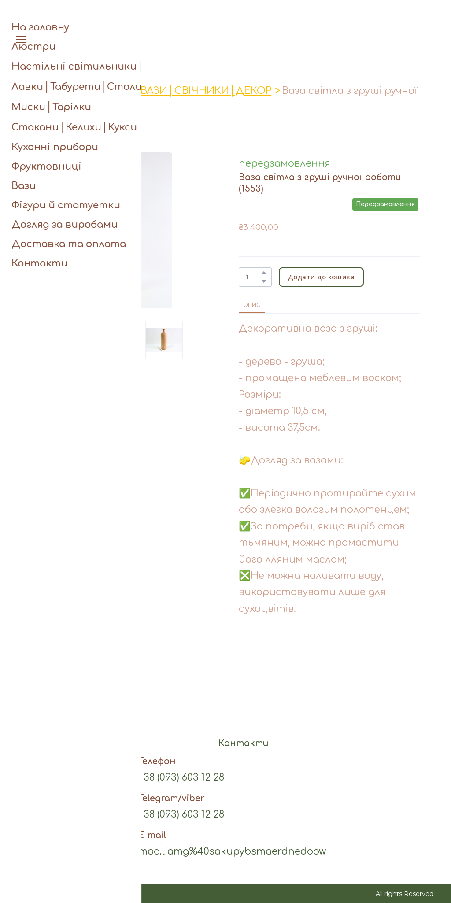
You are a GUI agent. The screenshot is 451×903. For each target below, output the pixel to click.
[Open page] (226, 20)
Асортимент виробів (74, 90)
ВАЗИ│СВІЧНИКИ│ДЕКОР (205, 90)
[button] (409, 20)
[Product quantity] (253, 277)
